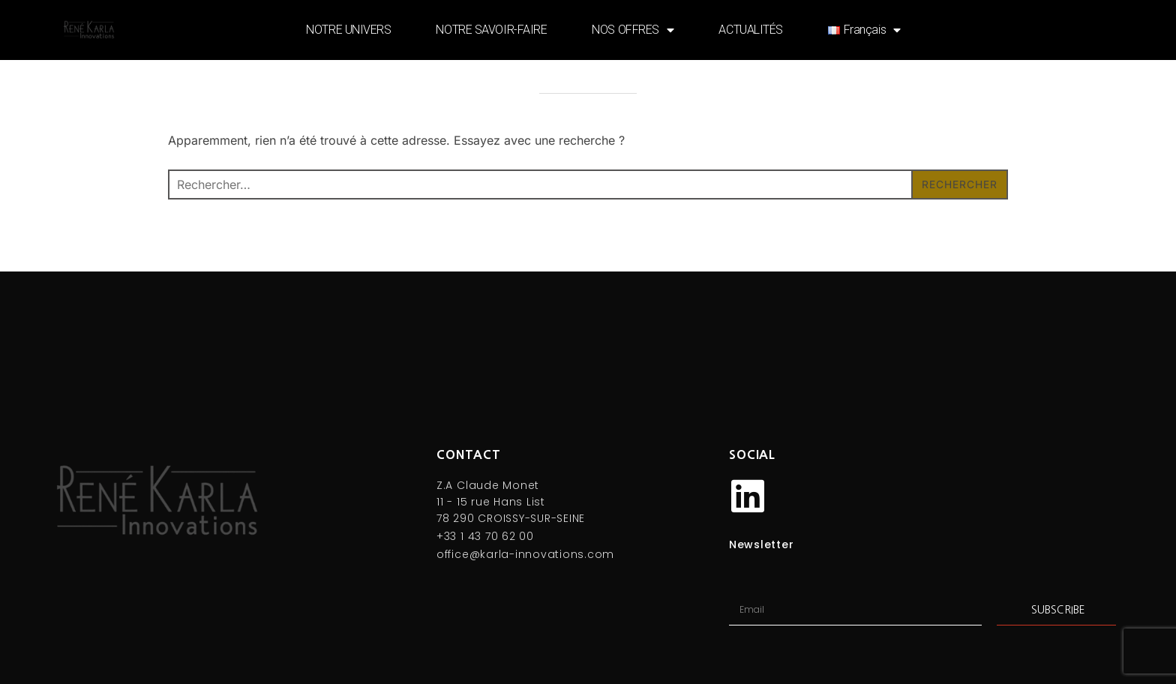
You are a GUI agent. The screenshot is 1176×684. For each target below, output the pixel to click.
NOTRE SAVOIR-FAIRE (491, 29)
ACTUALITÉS (750, 29)
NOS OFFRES (633, 30)
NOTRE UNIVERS (348, 29)
